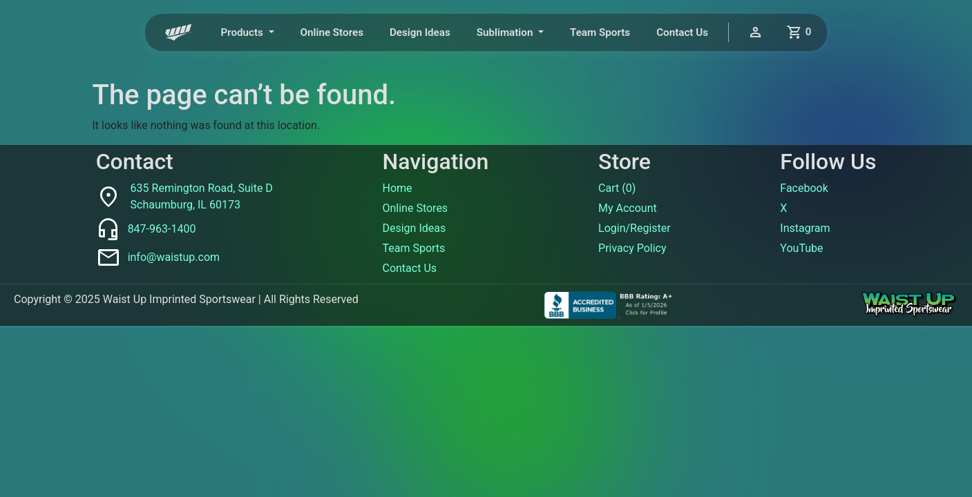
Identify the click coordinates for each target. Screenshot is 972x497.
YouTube (801, 248)
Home (397, 188)
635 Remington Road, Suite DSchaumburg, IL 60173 (202, 196)
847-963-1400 (162, 228)
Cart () (617, 188)
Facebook (804, 188)
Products (242, 32)
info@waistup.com (174, 257)
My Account (627, 208)
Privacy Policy (632, 248)
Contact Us (682, 32)
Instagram (805, 228)
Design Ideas (420, 32)
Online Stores (332, 32)
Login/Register (634, 228)
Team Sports (600, 32)
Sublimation (506, 32)
